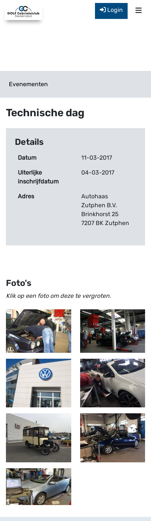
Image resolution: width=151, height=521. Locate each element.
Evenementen (28, 84)
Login (111, 9)
